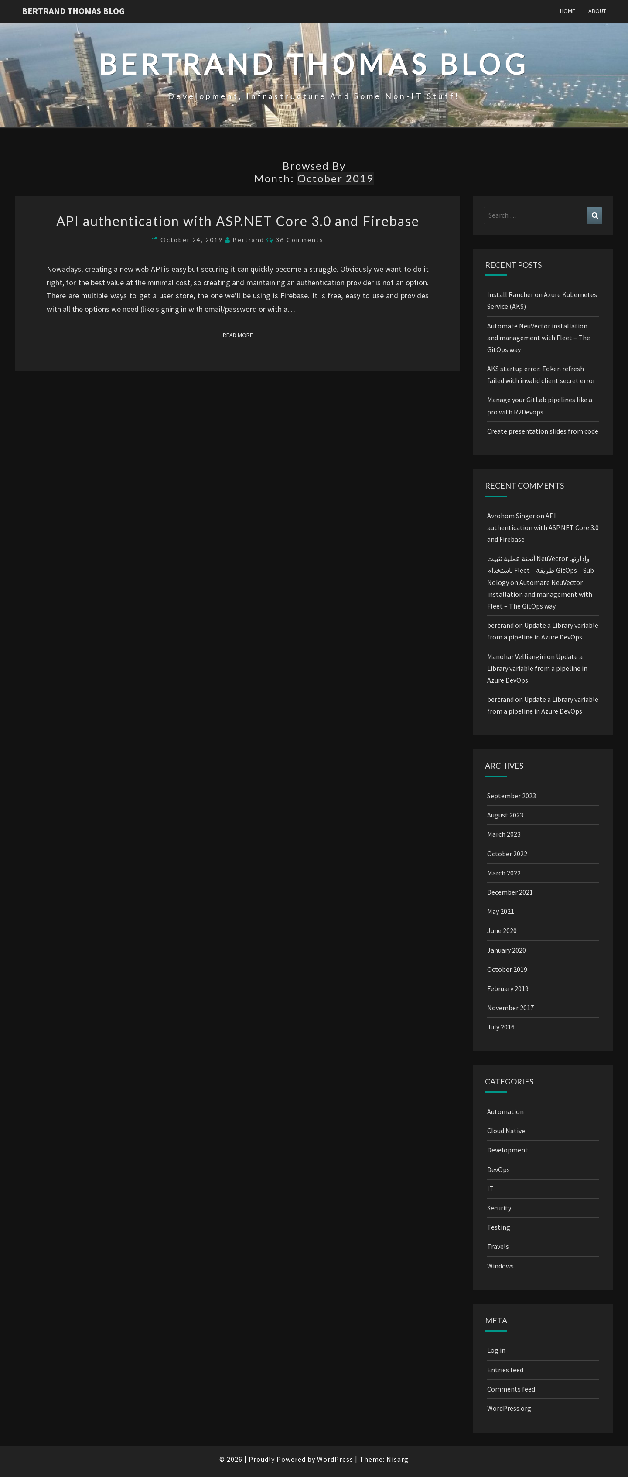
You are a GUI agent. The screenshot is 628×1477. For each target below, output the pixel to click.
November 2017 (510, 1007)
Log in (496, 1350)
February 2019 (508, 988)
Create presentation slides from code (542, 431)
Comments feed (511, 1389)
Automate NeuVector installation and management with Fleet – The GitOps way (538, 337)
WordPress (335, 1459)
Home (567, 11)
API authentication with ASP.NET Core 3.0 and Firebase (238, 221)
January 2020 (506, 950)
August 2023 (505, 814)
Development (507, 1149)
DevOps (498, 1169)
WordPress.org (509, 1408)
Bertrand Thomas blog (73, 10)
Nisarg (397, 1459)
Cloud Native (506, 1130)
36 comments (300, 239)
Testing (498, 1227)
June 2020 (502, 930)
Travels (498, 1246)
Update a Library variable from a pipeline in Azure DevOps (537, 668)
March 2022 (504, 872)
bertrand (248, 239)
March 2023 (504, 834)
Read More (240, 334)
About (597, 11)
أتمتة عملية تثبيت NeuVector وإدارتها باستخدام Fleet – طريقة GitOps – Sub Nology (540, 570)
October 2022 (507, 853)
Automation (505, 1111)
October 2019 (507, 969)
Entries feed (505, 1369)
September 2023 (511, 795)
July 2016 (501, 1026)
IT (490, 1188)
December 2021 (510, 892)
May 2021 (500, 911)
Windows (500, 1266)
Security (499, 1207)
